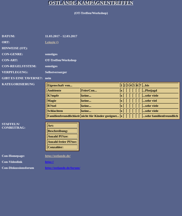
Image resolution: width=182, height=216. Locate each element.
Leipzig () (51, 42)
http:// (49, 162)
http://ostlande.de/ (57, 156)
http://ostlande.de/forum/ (62, 168)
